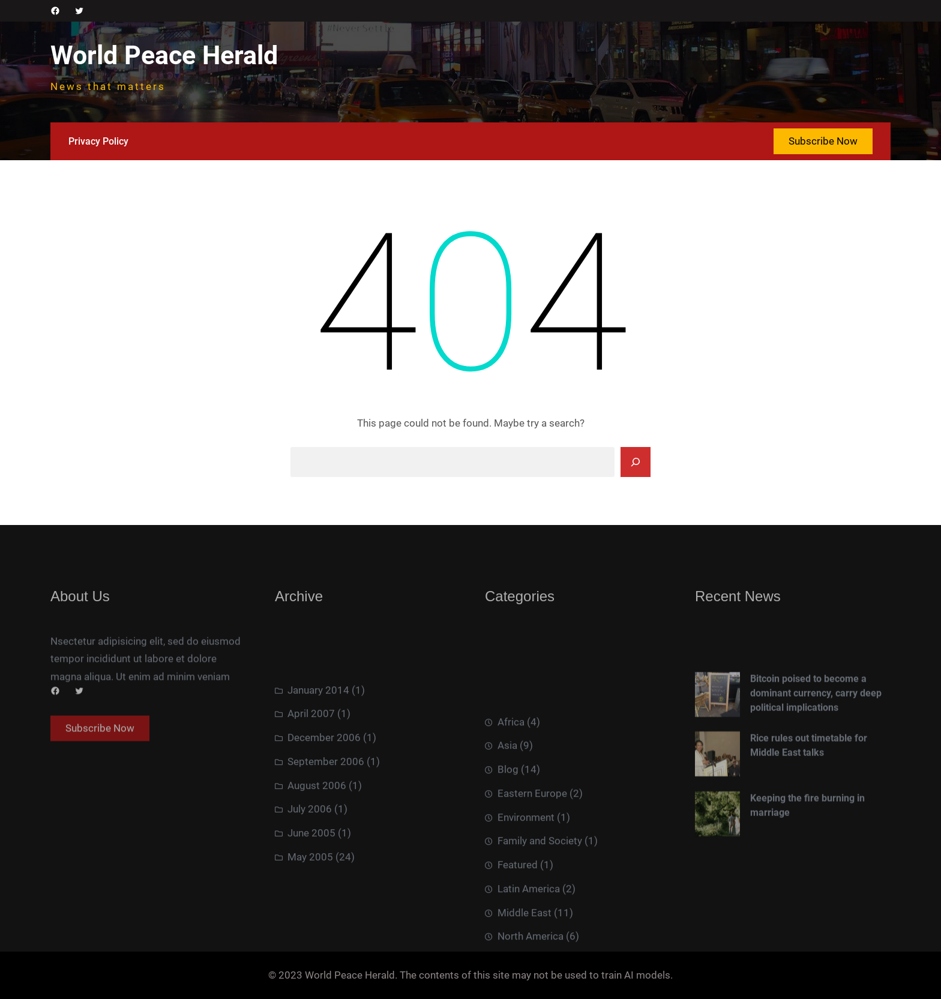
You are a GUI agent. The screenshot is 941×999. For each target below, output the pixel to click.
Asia (507, 828)
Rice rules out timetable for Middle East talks (808, 795)
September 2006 (325, 817)
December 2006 (324, 793)
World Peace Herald (164, 55)
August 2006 (316, 840)
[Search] (636, 462)
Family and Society (540, 923)
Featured (518, 947)
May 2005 (310, 912)
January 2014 (318, 745)
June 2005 (311, 888)
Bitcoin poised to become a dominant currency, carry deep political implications (816, 742)
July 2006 (309, 864)
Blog (508, 852)
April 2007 (311, 769)
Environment (526, 899)
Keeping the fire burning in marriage (807, 855)
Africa (511, 804)
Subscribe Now (823, 141)
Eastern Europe (532, 876)
